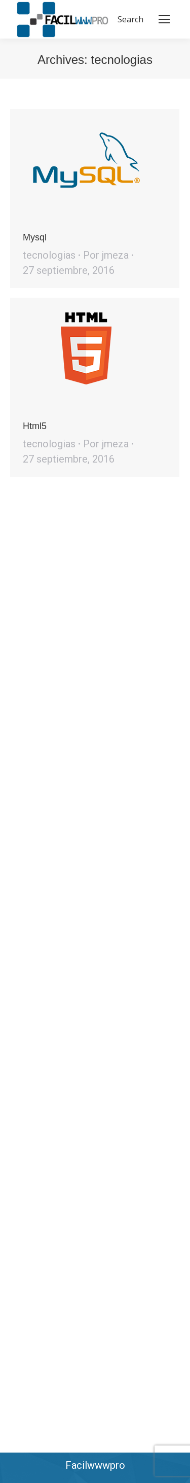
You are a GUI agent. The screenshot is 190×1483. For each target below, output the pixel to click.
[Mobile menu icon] (164, 19)
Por (106, 255)
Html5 (35, 426)
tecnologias (49, 255)
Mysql (35, 237)
